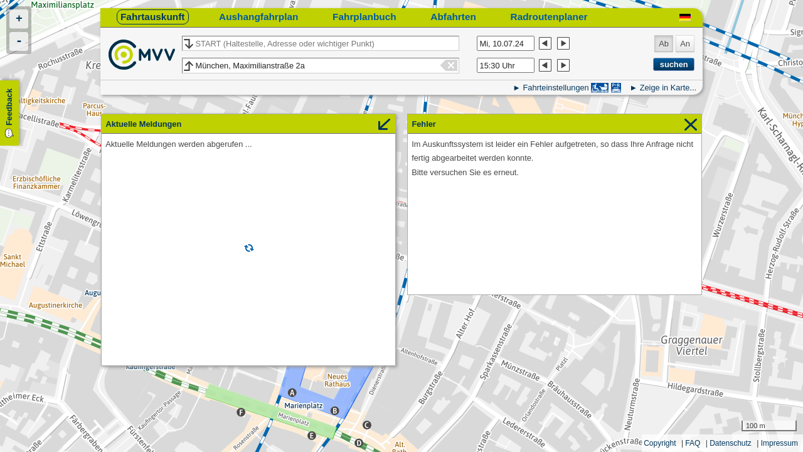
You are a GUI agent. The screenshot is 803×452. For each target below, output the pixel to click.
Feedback (9, 107)
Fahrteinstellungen (555, 87)
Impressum (779, 443)
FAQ (692, 443)
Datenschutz (731, 443)
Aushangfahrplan (258, 16)
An (685, 43)
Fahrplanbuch (364, 16)
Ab (664, 43)
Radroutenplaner (549, 16)
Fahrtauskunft (152, 16)
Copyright (660, 443)
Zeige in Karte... (668, 87)
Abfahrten (453, 16)
